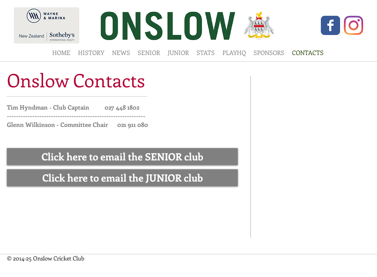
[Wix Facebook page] (330, 25)
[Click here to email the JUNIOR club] (122, 177)
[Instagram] (353, 25)
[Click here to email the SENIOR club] (122, 156)
